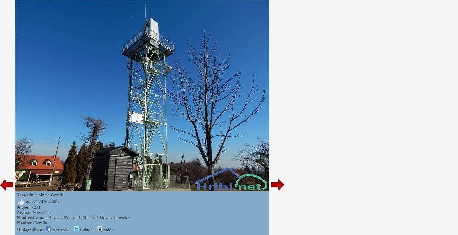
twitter (83, 230)
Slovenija (41, 212)
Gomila (40, 223)
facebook (57, 230)
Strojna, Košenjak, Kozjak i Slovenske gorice (89, 218)
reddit (105, 230)
